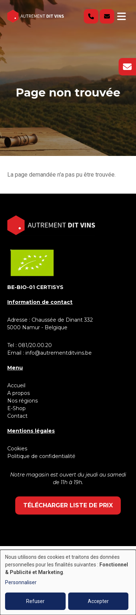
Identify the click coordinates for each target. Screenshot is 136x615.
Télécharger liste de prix (68, 505)
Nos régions (22, 400)
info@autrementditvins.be (58, 353)
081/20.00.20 (35, 345)
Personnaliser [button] (21, 582)
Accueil (16, 385)
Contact (17, 416)
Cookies (17, 448)
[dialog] (68, 582)
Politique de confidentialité (41, 456)
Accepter (98, 601)
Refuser (35, 601)
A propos (18, 393)
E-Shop (17, 408)
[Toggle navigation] (121, 16)
